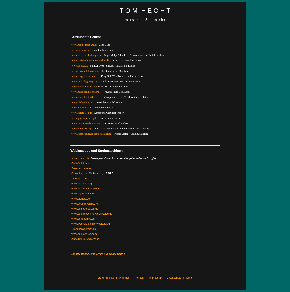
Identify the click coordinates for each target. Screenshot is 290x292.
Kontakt (139, 277)
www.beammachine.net (84, 203)
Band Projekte (105, 277)
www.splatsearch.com (84, 233)
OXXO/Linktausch (81, 163)
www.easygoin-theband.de (85, 76)
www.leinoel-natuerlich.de (85, 97)
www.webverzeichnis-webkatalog (90, 223)
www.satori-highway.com (84, 81)
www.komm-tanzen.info (84, 86)
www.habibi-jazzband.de (84, 44)
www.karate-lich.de (81, 112)
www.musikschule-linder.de (86, 91)
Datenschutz (174, 277)
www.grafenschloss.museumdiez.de (90, 60)
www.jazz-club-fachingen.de (86, 55)
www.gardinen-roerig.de (84, 118)
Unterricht (124, 277)
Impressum (155, 277)
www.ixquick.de (80, 158)
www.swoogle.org (81, 183)
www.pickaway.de (81, 49)
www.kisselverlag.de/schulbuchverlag (91, 133)
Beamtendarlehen (81, 168)
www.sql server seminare (86, 188)
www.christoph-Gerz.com (84, 70)
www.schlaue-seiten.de (84, 208)
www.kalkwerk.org (81, 128)
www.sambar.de (79, 65)
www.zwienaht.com (81, 107)
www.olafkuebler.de (82, 102)
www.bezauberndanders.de (85, 123)
